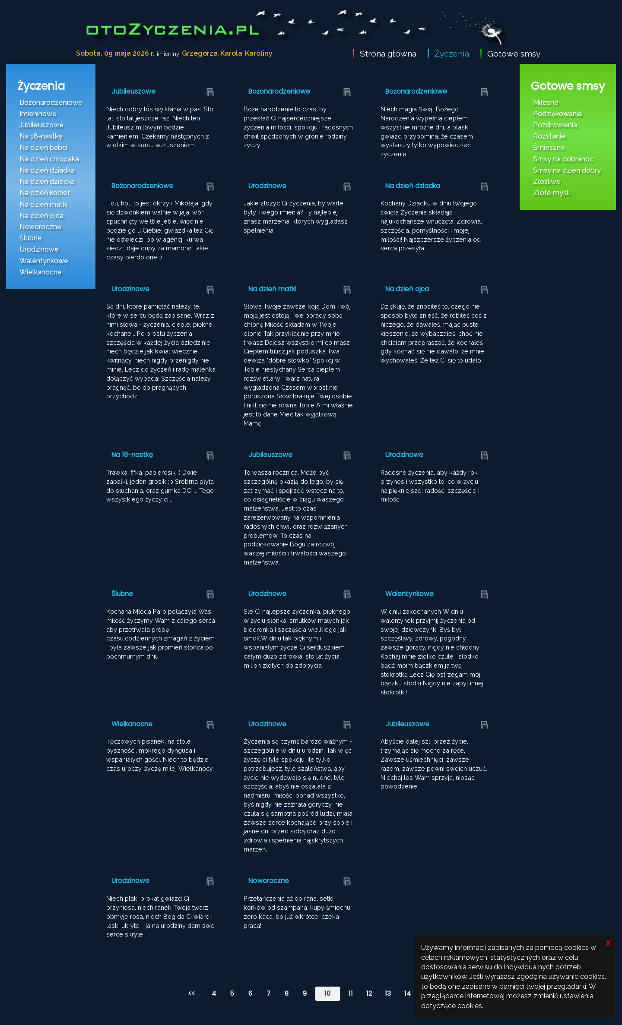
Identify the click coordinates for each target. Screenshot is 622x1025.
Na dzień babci (43, 147)
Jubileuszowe (41, 125)
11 (351, 993)
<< (191, 993)
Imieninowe (38, 114)
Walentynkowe (43, 261)
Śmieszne (549, 147)
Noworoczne (40, 227)
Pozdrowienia (555, 125)
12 (369, 993)
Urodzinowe (39, 249)
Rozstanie (549, 136)
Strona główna (388, 53)
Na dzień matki (43, 204)
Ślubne (30, 238)
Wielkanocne (40, 272)
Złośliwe (547, 181)
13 (388, 993)
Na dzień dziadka (47, 170)
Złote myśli (551, 193)
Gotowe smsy (513, 53)
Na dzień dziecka (47, 181)
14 (407, 993)
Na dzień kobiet (44, 193)
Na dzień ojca (41, 215)
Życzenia (452, 53)
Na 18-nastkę (40, 136)
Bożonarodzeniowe (51, 102)
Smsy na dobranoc (563, 159)
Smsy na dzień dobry (567, 170)
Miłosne (546, 102)
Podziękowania (557, 114)
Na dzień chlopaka (49, 159)
